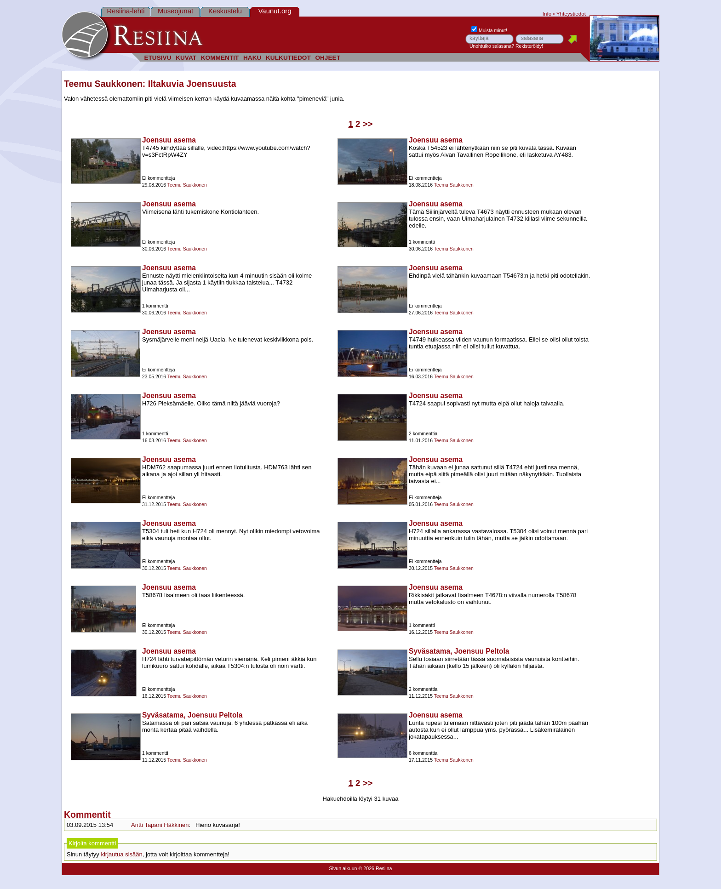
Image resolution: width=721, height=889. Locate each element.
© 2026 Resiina (375, 868)
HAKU (252, 57)
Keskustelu (225, 11)
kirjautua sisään (121, 854)
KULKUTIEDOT (288, 57)
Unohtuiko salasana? (491, 46)
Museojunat (175, 11)
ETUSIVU (157, 57)
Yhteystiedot (571, 14)
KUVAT (186, 57)
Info (547, 14)
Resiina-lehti (125, 11)
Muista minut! (489, 30)
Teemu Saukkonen (103, 84)
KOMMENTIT (220, 57)
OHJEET (327, 57)
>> (368, 124)
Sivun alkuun (343, 868)
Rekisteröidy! (529, 46)
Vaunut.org (275, 11)
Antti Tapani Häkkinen (160, 824)
